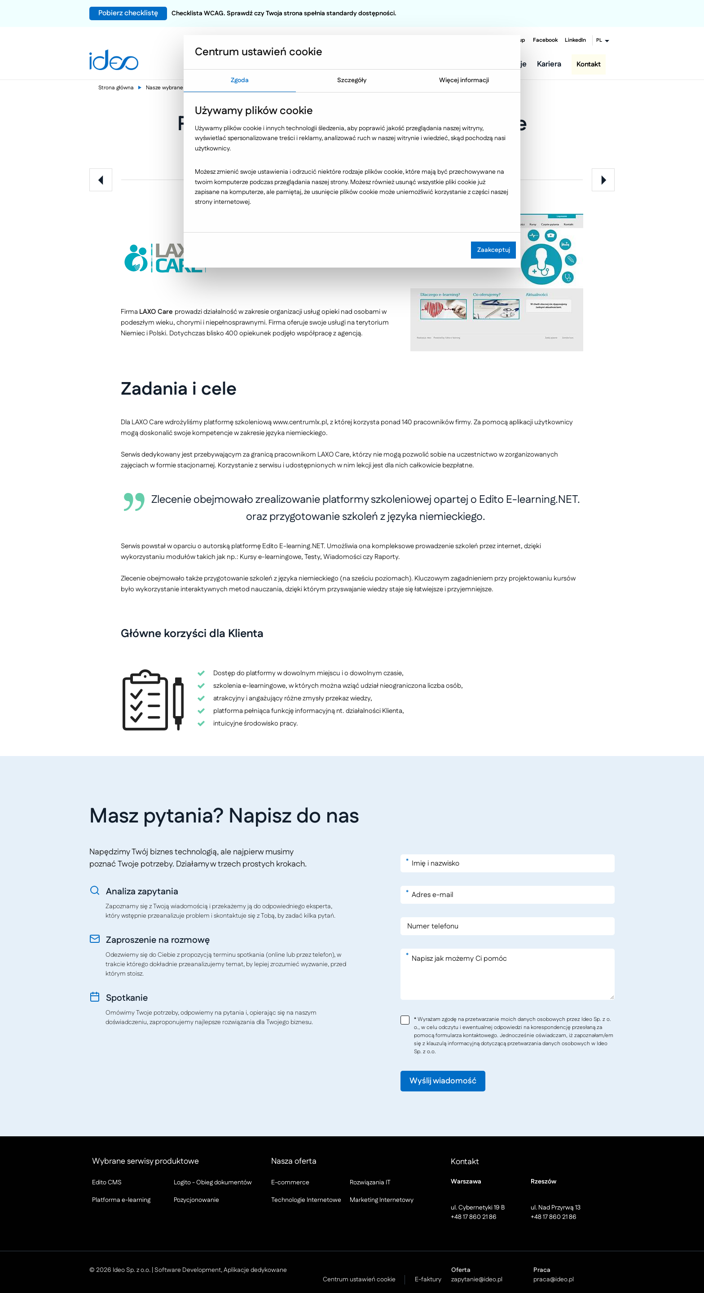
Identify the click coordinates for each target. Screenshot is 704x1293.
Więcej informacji (464, 80)
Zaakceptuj (493, 250)
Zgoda (240, 80)
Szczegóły (351, 80)
